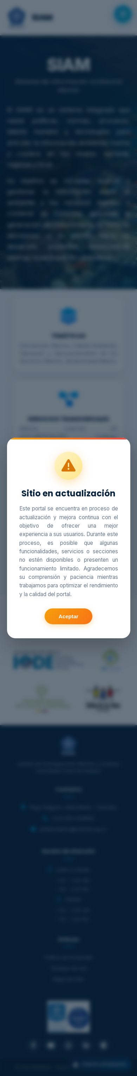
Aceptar (69, 616)
